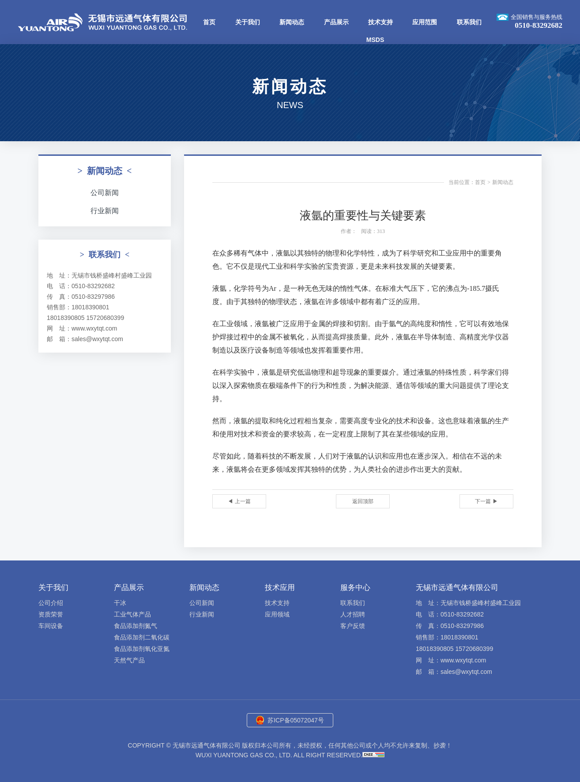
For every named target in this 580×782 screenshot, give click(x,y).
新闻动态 (291, 22)
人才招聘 (352, 614)
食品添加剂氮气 (135, 625)
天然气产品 (129, 660)
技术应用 (280, 587)
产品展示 (336, 22)
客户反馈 (352, 625)
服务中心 (355, 587)
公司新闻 (104, 192)
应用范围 (424, 22)
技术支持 (380, 22)
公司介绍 (50, 602)
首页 (209, 22)
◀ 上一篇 (239, 501)
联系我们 (469, 22)
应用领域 (277, 614)
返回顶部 (362, 501)
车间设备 (50, 625)
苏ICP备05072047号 (295, 720)
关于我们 (247, 22)
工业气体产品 (132, 614)
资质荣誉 (50, 614)
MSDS (375, 39)
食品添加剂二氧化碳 (141, 637)
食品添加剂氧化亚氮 (141, 648)
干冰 (120, 602)
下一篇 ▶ (486, 501)
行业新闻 (104, 210)
